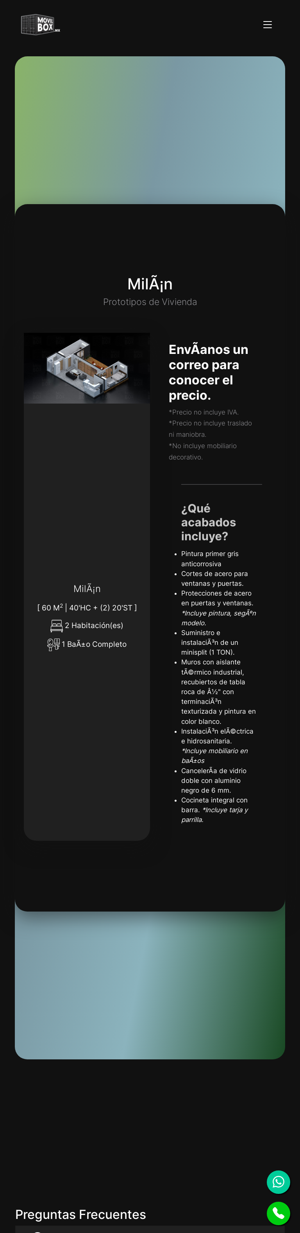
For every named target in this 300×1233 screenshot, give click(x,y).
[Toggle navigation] (267, 24)
